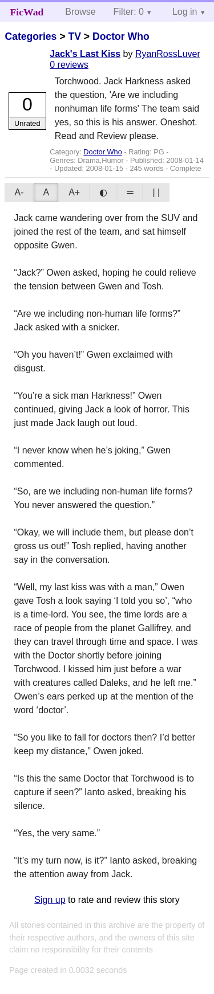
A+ (74, 192)
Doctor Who (121, 36)
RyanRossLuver (167, 54)
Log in (184, 12)
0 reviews (69, 64)
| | (156, 192)
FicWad (27, 12)
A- (18, 192)
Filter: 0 (129, 12)
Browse (80, 12)
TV (74, 36)
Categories (30, 36)
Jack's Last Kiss (85, 54)
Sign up (49, 900)
